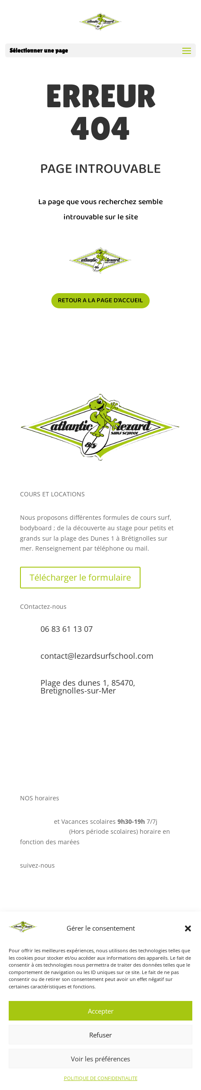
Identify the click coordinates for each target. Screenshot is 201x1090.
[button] (188, 928)
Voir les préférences (100, 1058)
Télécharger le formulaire (80, 577)
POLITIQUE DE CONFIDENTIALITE (100, 1078)
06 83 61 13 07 (66, 629)
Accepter (101, 1011)
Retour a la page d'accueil (100, 300)
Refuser (100, 1035)
